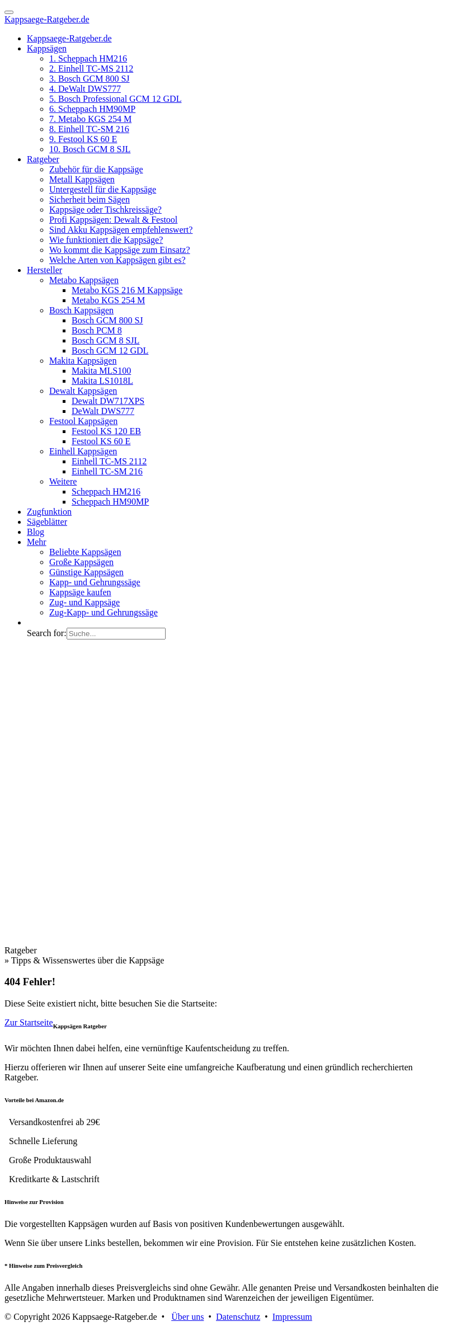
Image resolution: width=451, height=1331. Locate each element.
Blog (35, 532)
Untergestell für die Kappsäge (102, 189)
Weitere (63, 481)
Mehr (36, 542)
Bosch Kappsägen (81, 310)
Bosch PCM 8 (97, 330)
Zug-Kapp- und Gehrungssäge (103, 612)
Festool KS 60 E (101, 441)
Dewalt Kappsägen (83, 391)
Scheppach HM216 (106, 491)
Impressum (292, 1316)
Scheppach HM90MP (110, 501)
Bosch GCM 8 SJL (105, 340)
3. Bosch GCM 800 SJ (89, 78)
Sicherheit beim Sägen (89, 199)
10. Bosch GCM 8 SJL (89, 149)
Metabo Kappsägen (84, 280)
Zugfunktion (49, 511)
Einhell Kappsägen (83, 451)
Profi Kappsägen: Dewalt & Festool (113, 219)
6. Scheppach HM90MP (92, 109)
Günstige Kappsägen (86, 572)
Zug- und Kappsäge (84, 602)
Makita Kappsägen (82, 360)
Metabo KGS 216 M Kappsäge (127, 290)
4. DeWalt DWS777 (85, 88)
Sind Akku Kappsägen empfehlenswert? (120, 229)
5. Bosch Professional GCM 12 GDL (115, 99)
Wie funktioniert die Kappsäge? (106, 239)
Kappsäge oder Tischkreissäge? (105, 209)
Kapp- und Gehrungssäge (94, 582)
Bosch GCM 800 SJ (107, 320)
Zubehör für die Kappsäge (96, 169)
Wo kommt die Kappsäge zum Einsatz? (119, 250)
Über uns (187, 1316)
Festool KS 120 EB (106, 431)
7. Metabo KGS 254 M (90, 119)
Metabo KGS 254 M (108, 300)
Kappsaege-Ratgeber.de (46, 19)
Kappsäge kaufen (80, 592)
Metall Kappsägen (82, 179)
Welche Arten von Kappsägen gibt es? (117, 260)
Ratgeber (43, 159)
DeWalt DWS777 (103, 411)
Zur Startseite (28, 1022)
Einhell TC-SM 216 (107, 471)
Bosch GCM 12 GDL (110, 350)
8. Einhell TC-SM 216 (89, 129)
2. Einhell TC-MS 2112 (91, 68)
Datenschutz (238, 1316)
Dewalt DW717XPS (108, 401)
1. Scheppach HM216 (88, 58)
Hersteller (44, 270)
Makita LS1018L (102, 380)
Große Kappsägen (81, 562)
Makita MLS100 (101, 370)
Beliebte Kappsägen (85, 552)
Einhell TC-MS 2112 (109, 461)
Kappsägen (47, 48)
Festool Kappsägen (83, 421)
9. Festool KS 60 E (83, 139)
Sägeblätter (47, 521)
